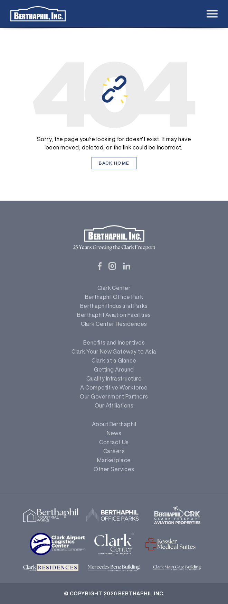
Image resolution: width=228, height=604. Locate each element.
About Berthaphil (114, 424)
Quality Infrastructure (114, 378)
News (114, 433)
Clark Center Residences (114, 324)
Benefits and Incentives (114, 342)
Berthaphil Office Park (114, 297)
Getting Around (114, 369)
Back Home (114, 163)
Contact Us (114, 442)
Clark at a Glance (114, 360)
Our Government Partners (114, 396)
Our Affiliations (114, 405)
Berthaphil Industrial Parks (114, 306)
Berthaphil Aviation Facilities (114, 315)
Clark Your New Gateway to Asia (114, 351)
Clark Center (114, 288)
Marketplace (114, 460)
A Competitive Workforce (114, 387)
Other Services (114, 469)
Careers (114, 451)
